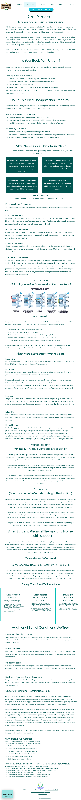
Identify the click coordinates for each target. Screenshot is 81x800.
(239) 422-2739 (42, 794)
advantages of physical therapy (35, 439)
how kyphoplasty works (62, 345)
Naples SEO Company (45, 798)
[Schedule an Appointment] (41, 9)
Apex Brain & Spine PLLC (51, 790)
